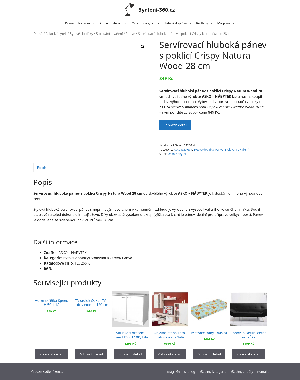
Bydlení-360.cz (156, 9)
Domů (69, 23)
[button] (142, 47)
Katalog (189, 371)
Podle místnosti (115, 23)
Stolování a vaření (109, 33)
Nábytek (88, 23)
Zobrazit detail (175, 125)
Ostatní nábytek (147, 23)
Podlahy (205, 23)
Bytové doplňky (179, 23)
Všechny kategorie (212, 371)
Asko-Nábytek (56, 33)
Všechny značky (241, 371)
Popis (42, 167)
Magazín (227, 23)
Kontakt (263, 371)
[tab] (41, 167)
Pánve (130, 33)
